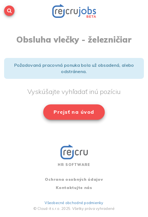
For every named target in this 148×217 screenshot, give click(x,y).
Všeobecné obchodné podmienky (74, 203)
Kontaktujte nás (74, 187)
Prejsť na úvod (74, 112)
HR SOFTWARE (74, 155)
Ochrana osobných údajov (74, 179)
